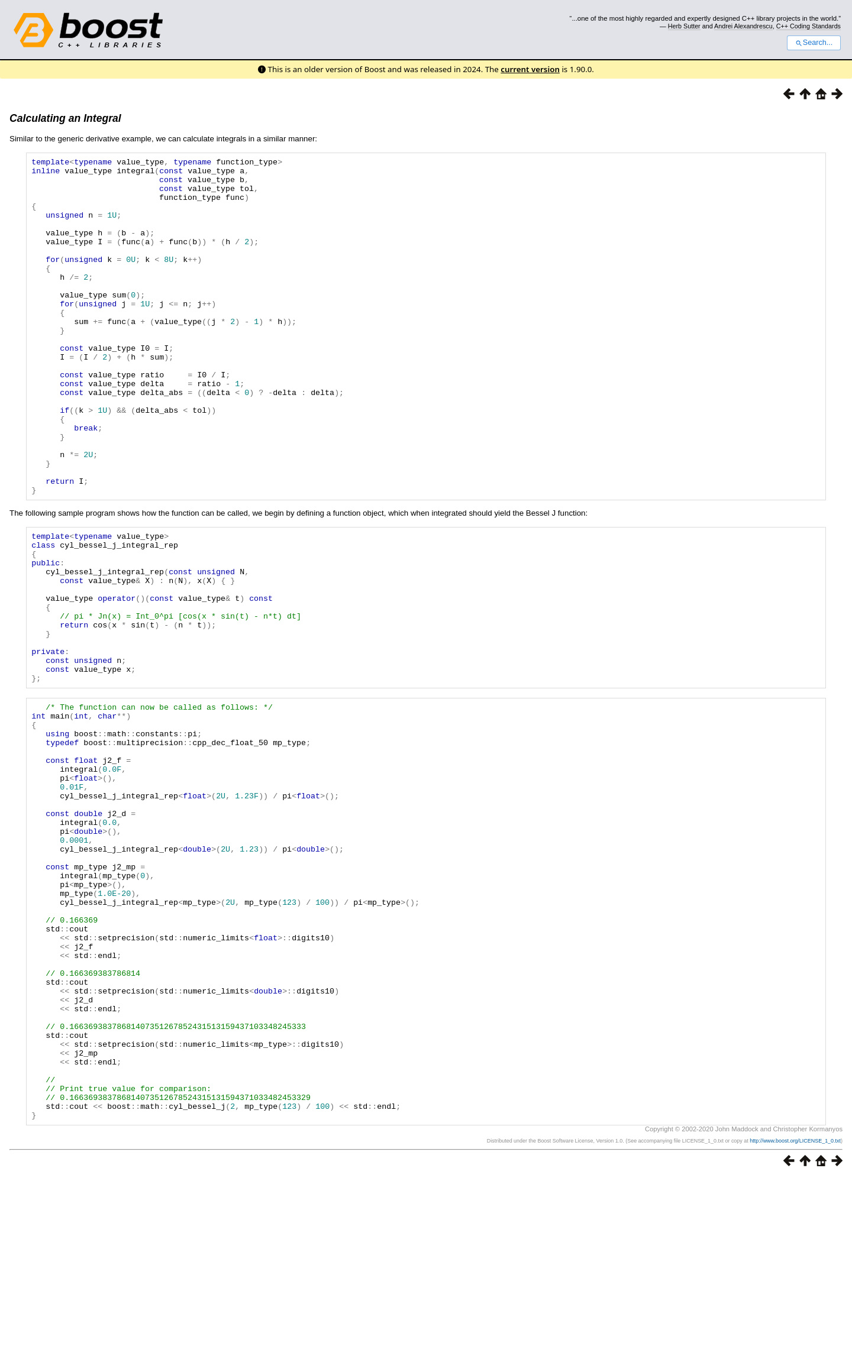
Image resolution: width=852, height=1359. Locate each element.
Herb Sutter (684, 26)
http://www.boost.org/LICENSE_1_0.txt (795, 1322)
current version (530, 69)
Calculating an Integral (65, 118)
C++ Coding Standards (808, 26)
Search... (813, 42)
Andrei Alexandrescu (743, 26)
